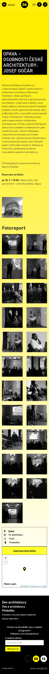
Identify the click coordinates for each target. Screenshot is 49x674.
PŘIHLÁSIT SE (12, 649)
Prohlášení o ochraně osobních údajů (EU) (19, 615)
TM (41, 668)
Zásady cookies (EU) (10, 619)
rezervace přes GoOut (24, 550)
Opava (11, 531)
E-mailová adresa (13, 638)
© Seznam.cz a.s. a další (37, 586)
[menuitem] (33, 4)
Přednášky (8, 610)
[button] (24, 569)
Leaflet (24, 586)
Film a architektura (13, 606)
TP (46, 668)
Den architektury (14, 602)
